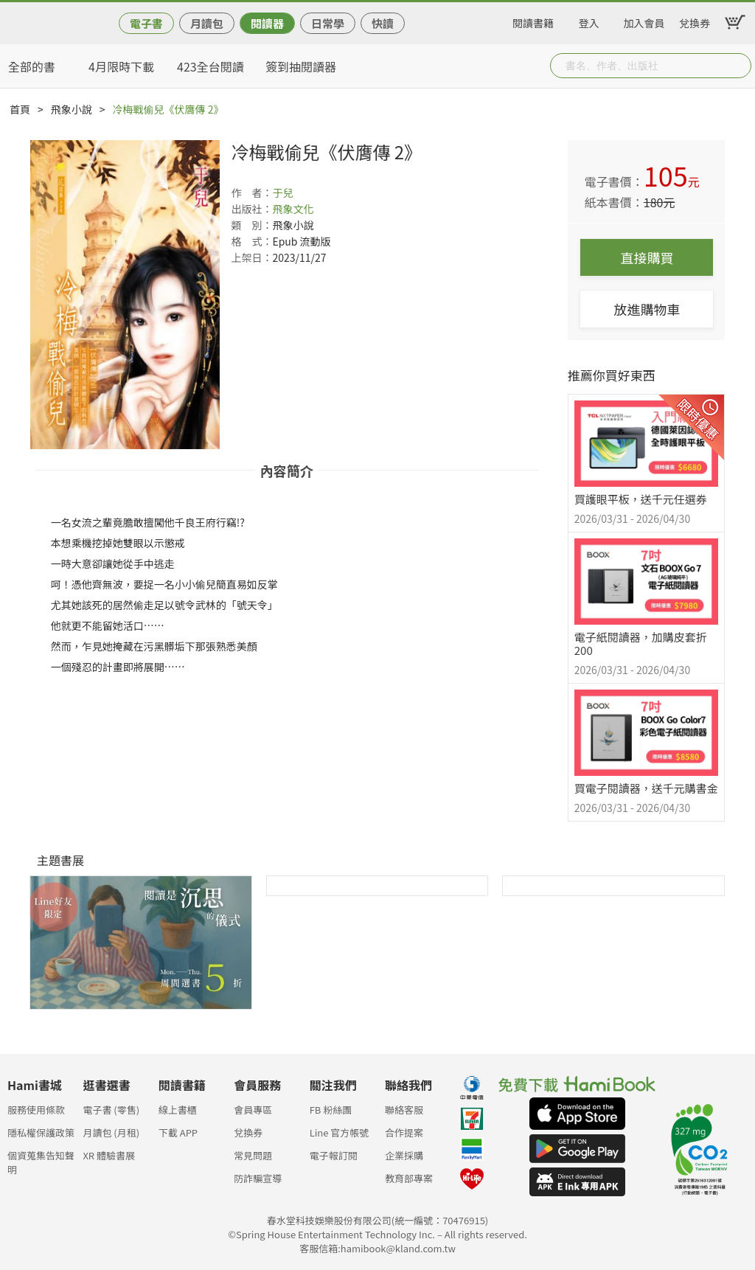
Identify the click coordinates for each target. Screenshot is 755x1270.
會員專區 (253, 1110)
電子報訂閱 (334, 1155)
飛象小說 (71, 109)
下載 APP (178, 1132)
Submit (739, 65)
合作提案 (404, 1132)
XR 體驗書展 (109, 1155)
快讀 (383, 23)
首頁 (20, 109)
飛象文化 (292, 208)
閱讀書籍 (533, 20)
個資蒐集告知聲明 (40, 1159)
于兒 (282, 192)
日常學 (327, 23)
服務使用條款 (36, 1110)
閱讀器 (267, 23)
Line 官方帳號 (339, 1132)
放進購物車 (646, 309)
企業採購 (404, 1155)
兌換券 (694, 20)
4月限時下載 (121, 66)
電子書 (146, 23)
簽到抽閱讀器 (300, 66)
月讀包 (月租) (111, 1132)
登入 (589, 20)
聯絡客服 (404, 1110)
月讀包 (206, 23)
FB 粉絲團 (331, 1110)
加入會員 (644, 20)
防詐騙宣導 (258, 1178)
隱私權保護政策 (40, 1132)
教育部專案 (409, 1178)
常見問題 (253, 1155)
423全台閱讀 (210, 66)
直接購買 (646, 257)
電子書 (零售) (111, 1110)
